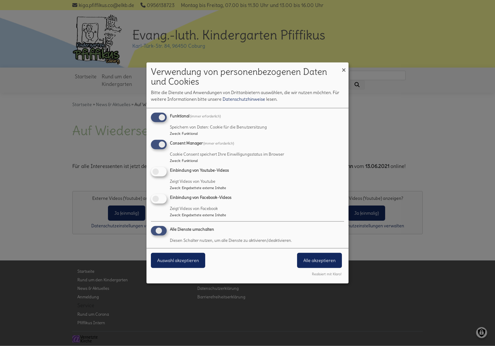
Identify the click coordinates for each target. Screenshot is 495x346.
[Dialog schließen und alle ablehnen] (344, 66)
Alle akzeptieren (319, 260)
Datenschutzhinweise (244, 99)
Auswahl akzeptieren (178, 260)
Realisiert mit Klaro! (327, 274)
